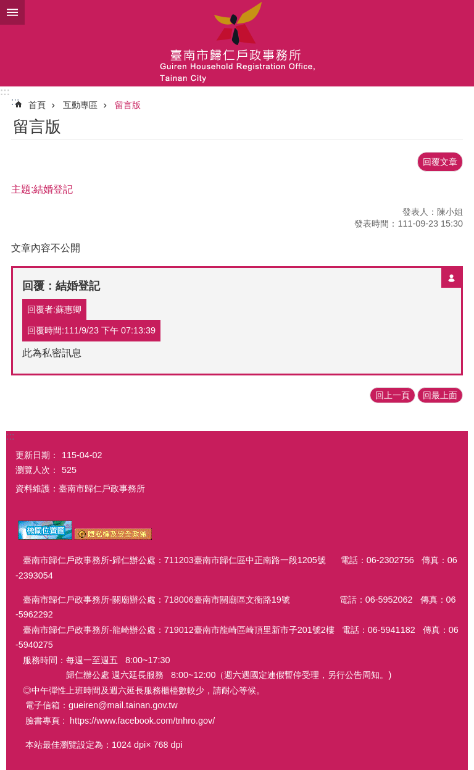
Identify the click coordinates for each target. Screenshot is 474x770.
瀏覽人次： (37, 470)
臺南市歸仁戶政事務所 (237, 43)
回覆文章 (440, 162)
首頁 (37, 105)
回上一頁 (392, 395)
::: (5, 91)
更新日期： (37, 455)
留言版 (128, 105)
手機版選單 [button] (12, 12)
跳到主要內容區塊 (6, 6)
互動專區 (80, 105)
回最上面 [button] (440, 395)
